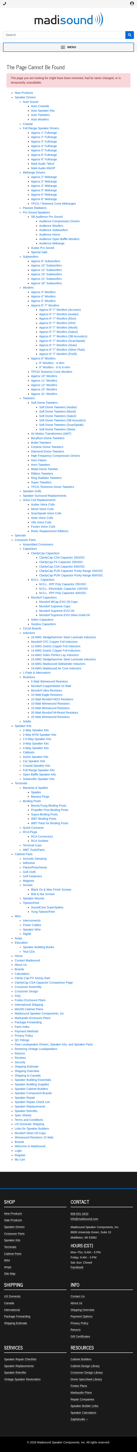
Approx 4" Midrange (44, 185)
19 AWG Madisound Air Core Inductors (56, 668)
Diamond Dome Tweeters (47, 451)
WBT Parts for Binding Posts (49, 823)
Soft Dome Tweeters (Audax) (58, 407)
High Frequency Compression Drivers (55, 455)
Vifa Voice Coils (41, 522)
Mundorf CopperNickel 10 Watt (51, 686)
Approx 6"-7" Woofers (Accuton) (60, 309)
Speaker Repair (25, 1097)
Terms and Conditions (29, 1119)
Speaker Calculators (83, 1412)
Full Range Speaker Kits (39, 770)
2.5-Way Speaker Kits (37, 739)
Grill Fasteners (32, 876)
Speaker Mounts (33, 898)
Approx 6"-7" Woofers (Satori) (58, 331)
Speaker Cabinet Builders (31, 1088)
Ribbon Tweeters (42, 473)
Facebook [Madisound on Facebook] (77, 1267)
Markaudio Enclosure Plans (32, 1018)
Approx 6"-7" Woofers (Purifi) (58, 354)
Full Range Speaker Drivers (41, 128)
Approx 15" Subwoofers (46, 274)
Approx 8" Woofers (43, 358)
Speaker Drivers (25, 97)
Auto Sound (30, 101)
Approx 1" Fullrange (44, 132)
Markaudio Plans (81, 1392)
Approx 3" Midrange (44, 181)
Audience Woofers (51, 225)
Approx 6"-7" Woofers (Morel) (58, 327)
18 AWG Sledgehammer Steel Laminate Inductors (63, 637)
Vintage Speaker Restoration (22, 1379)
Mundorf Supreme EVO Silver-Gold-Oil (64, 615)
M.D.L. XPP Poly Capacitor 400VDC (62, 593)
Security (20, 1062)
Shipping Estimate (26, 1066)
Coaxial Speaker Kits (36, 765)
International (12, 1309)
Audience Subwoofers (53, 230)
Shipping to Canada (27, 1075)
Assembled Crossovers (38, 544)
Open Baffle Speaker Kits (39, 774)
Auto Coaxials (40, 106)
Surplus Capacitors (43, 624)
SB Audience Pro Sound (46, 216)
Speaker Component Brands (33, 1093)
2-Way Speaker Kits (36, 730)
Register (20, 1155)
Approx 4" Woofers (43, 296)
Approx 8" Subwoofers (45, 261)
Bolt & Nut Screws (43, 894)
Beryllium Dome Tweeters (48, 438)
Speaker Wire (32, 929)
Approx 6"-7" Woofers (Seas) (58, 345)
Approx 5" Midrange (44, 190)
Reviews (20, 1057)
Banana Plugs (40, 796)
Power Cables (32, 925)
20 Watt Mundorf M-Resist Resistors (54, 712)
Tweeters (29, 398)
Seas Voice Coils (42, 517)
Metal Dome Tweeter (44, 469)
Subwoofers (30, 256)
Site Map (9, 1273)
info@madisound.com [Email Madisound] (84, 1219)
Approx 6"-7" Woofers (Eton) (57, 318)
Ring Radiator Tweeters (46, 477)
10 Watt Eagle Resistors (46, 694)
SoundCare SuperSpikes (47, 907)
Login (18, 1150)
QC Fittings (22, 1040)
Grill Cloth (29, 872)
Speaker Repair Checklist (20, 1359)
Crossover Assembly (28, 986)
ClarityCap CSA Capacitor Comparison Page (44, 982)
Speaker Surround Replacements (44, 495)
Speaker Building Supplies (32, 1084)
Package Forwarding (28, 1022)
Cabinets (29, 752)
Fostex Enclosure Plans (30, 1000)
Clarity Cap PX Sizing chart (32, 978)
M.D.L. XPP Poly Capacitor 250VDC (62, 584)
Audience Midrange (52, 243)
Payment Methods (26, 1031)
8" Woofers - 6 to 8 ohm (54, 367)
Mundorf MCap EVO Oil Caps (58, 601)
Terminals (21, 783)
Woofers (28, 287)
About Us (21, 964)
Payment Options (81, 1316)
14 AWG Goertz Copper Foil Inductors (55, 650)
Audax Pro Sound (42, 247)
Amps (18, 938)
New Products (24, 92)
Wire (18, 916)
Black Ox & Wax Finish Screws (51, 889)
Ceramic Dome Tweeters (47, 447)
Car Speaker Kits (34, 761)
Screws (27, 885)
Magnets (28, 880)
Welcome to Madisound (30, 1146)
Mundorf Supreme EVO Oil (56, 610)
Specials (20, 535)
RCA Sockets (39, 840)
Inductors (29, 633)
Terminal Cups (32, 845)
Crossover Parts (25, 540)
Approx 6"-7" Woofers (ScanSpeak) (62, 340)
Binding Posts (32, 801)
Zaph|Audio (78, 1419)
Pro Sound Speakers (36, 212)
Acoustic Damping (35, 858)
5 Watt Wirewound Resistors (49, 681)
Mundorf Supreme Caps (54, 606)
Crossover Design (26, 991)
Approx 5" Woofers (43, 301)
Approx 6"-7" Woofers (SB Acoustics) (63, 336)
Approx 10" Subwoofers (46, 265)
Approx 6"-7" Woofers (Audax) (58, 314)
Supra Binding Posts (44, 814)
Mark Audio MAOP (43, 168)
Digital (27, 933)
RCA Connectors (42, 836)
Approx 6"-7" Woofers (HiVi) (57, 323)
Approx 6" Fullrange (44, 154)
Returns (20, 1053)
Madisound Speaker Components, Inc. (40, 1013)
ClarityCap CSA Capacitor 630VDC (62, 566)
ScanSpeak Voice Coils (46, 513)
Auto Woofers (40, 119)
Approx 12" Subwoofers (46, 270)
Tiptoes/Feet (31, 903)
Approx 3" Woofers (43, 292)
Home (18, 956)
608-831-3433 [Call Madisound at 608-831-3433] (79, 1213)
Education (21, 942)
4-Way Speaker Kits (36, 748)
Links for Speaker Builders (32, 1128)
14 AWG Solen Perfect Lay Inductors (55, 655)
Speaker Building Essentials (33, 1079)
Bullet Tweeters (41, 442)
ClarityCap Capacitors (45, 553)
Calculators (22, 973)
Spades (36, 792)
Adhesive (29, 863)
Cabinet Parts (23, 854)
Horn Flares (38, 460)
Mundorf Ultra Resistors (46, 690)
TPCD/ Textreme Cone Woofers (51, 371)
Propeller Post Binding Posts (49, 810)
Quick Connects (33, 827)
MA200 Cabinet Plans (29, 1009)
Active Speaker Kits (35, 756)
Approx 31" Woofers (44, 394)
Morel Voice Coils (42, 509)
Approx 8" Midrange (44, 199)
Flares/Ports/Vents (35, 867)
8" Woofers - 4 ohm (51, 363)
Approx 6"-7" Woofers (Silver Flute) (62, 349)
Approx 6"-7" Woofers (45, 305)
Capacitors (30, 548)
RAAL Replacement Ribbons (49, 531)
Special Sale (39, 252)
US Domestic (12, 1296)
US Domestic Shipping (29, 1124)
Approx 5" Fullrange (44, 150)
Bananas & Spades (35, 787)
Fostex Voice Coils (43, 526)
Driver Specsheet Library (86, 1379)
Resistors (29, 677)
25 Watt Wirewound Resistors (50, 717)
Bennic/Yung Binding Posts (48, 805)
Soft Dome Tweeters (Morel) (57, 411)
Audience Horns (49, 234)
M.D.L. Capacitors (43, 579)
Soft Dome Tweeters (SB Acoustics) (62, 420)
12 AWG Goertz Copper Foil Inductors (55, 646)
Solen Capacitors (42, 619)
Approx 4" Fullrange (44, 146)
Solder (27, 721)
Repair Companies (82, 1399)
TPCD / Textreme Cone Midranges (53, 203)
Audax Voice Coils (43, 504)
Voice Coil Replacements (39, 500)
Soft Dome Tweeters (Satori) (57, 416)
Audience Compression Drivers (59, 221)
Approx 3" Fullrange (44, 141)
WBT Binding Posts (43, 818)
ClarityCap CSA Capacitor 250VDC (62, 557)
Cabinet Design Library (85, 1366)
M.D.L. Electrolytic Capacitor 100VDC (63, 588)
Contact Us (78, 1296)
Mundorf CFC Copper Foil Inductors (54, 641)
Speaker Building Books (38, 947)
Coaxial (28, 124)
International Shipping (29, 1004)
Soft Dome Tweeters (44, 402)
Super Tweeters (41, 482)
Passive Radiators (35, 208)
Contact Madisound (27, 960)
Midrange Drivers (34, 172)
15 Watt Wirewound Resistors (50, 708)
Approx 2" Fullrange (44, 137)
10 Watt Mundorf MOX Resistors (52, 699)
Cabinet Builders (81, 1359)
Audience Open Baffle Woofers (59, 239)
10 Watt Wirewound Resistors (50, 703)
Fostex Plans (79, 1385)
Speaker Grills (32, 491)
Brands (19, 969)
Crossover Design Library (87, 1372)
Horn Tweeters (40, 464)
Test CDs (29, 951)
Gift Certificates (80, 1336)
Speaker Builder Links (84, 1406)
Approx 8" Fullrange (44, 159)
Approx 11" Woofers (44, 380)
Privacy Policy (24, 1035)
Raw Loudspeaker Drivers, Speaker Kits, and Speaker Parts (54, 1044)
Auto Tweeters (40, 115)
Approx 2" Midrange (44, 177)
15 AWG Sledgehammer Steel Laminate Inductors (63, 659)
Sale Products (13, 1220)
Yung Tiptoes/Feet (43, 911)
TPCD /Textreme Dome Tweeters (52, 487)
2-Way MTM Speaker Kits (39, 734)
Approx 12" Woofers (44, 385)
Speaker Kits (23, 726)
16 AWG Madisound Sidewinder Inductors (58, 663)
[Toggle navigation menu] (68, 47)
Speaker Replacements (30, 1106)
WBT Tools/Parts (34, 849)
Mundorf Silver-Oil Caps (30, 1133)
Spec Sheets (23, 1115)
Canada (9, 1303)
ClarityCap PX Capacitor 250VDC (61, 562)
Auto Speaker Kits (43, 110)
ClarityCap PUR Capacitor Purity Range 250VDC (71, 570)
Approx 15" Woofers (44, 389)
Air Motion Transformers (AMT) (51, 433)
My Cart (20, 1159)
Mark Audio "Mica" (43, 163)
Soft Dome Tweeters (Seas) (57, 429)
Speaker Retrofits (26, 1111)
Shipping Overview (27, 1071)
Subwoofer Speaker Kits (38, 779)
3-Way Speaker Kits (36, 743)
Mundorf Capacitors (44, 597)
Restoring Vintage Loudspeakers (36, 1049)
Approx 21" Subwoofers (46, 278)
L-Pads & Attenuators (37, 672)
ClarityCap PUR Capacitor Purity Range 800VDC (71, 575)
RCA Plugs (30, 832)
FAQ (18, 995)
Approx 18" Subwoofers (46, 283)
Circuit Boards (32, 628)
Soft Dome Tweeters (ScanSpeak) (61, 424)
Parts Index (22, 1026)
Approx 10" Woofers (44, 376)
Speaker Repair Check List (32, 1102)
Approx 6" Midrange (44, 194)
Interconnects (31, 920)
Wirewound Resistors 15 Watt (34, 1137)
